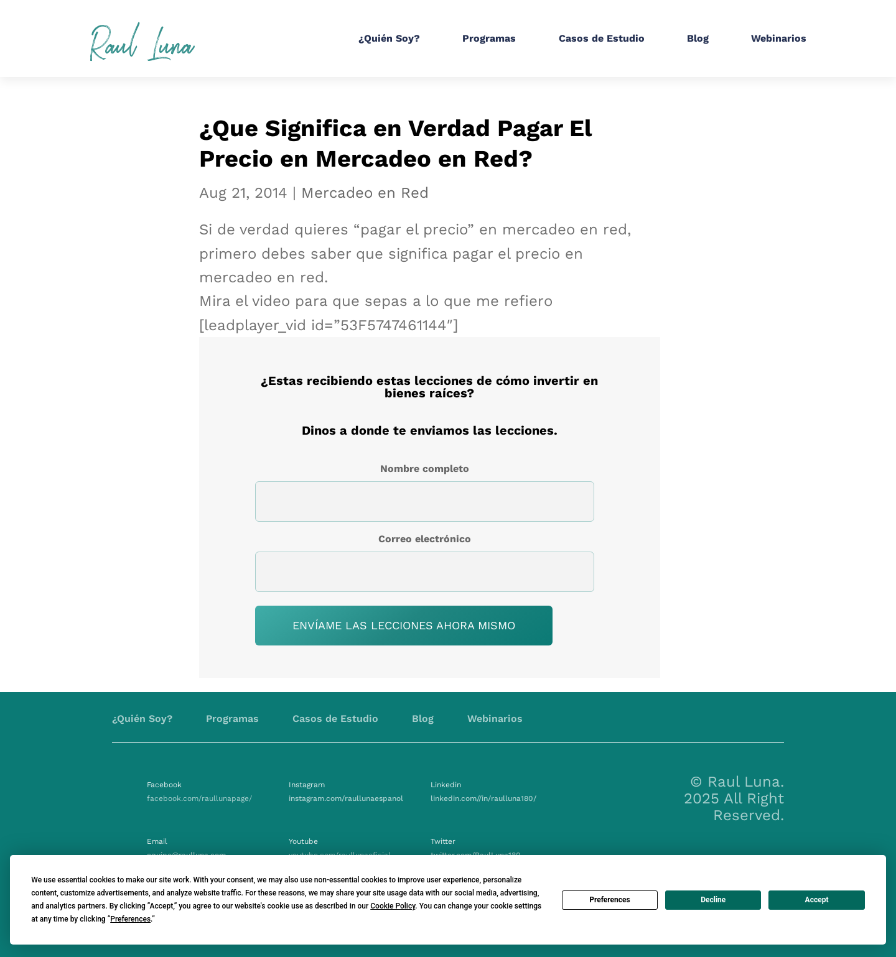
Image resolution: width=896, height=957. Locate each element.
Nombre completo (424, 468)
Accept (817, 899)
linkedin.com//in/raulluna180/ (483, 798)
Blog (698, 38)
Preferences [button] (130, 919)
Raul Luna (142, 41)
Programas (489, 38)
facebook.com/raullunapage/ (199, 798)
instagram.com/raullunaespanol (346, 798)
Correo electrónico (424, 539)
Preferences (609, 899)
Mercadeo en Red (365, 192)
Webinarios (778, 38)
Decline (713, 899)
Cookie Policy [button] (392, 906)
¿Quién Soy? (389, 38)
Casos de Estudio (602, 38)
